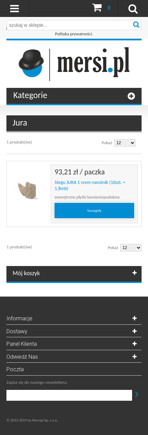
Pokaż (107, 142)
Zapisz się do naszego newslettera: (36, 382)
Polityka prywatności (73, 33)
